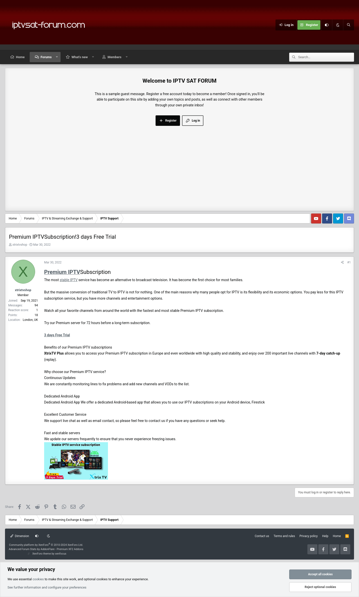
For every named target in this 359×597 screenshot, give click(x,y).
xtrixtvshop (19, 244)
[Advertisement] (179, 163)
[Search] (348, 24)
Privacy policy (308, 536)
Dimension (19, 536)
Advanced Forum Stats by (46, 549)
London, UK (30, 320)
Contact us (262, 536)
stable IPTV (69, 280)
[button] (57, 57)
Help (325, 536)
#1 (349, 262)
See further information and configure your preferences (47, 587)
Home (20, 57)
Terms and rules (284, 536)
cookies (38, 579)
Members (114, 57)
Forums (46, 57)
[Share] (342, 262)
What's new (80, 57)
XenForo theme (41, 553)
